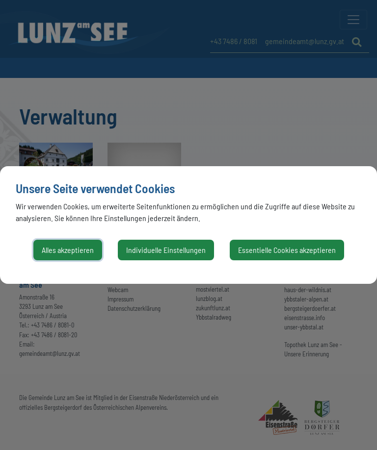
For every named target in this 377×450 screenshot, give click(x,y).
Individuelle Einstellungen (166, 249)
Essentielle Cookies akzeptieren (287, 249)
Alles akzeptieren (68, 249)
